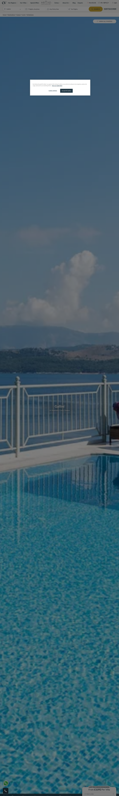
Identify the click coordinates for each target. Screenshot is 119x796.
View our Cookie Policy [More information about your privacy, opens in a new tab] (57, 85)
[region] (60, 88)
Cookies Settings (53, 90)
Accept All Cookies (66, 90)
